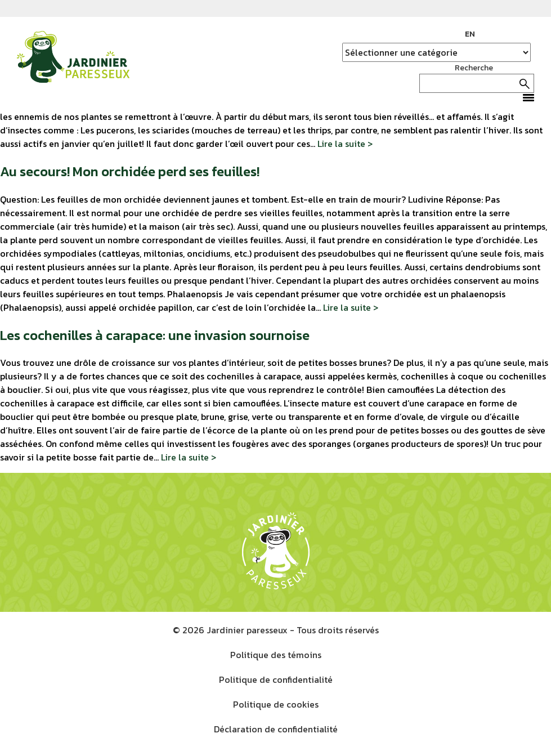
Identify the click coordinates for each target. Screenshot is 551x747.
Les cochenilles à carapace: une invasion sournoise (155, 335)
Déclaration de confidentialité (276, 729)
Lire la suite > (345, 143)
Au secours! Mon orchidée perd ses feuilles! (129, 171)
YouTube (525, 34)
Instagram (508, 34)
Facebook (491, 34)
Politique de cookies (276, 704)
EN (470, 34)
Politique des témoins (275, 654)
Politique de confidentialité (276, 679)
